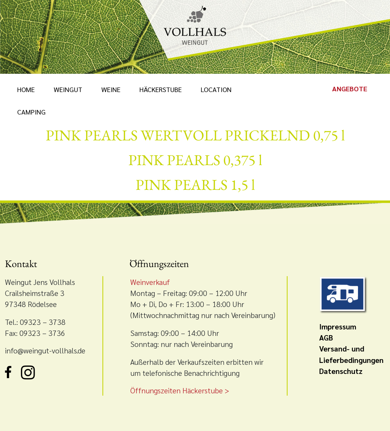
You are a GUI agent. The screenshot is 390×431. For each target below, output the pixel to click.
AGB (326, 337)
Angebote (349, 88)
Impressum (337, 326)
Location (216, 89)
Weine (110, 89)
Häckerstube (160, 89)
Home (26, 89)
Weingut (68, 89)
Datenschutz (341, 370)
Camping (31, 111)
